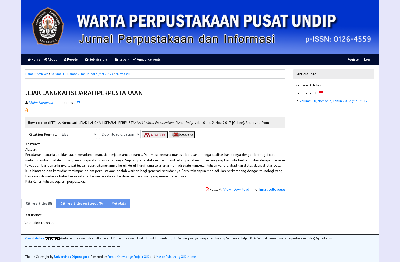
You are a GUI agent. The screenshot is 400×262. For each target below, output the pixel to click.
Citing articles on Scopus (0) (82, 203)
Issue (121, 59)
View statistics (34, 238)
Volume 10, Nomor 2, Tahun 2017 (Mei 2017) (82, 74)
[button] (26, 110)
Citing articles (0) (39, 203)
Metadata (118, 203)
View (227, 189)
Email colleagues (272, 189)
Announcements (147, 59)
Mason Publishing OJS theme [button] (176, 257)
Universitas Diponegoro (72, 257)
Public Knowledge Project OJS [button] (128, 257)
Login (368, 59)
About (51, 59)
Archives (42, 74)
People (71, 59)
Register (353, 59)
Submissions (96, 59)
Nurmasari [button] (123, 74)
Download (241, 189)
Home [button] (29, 74)
